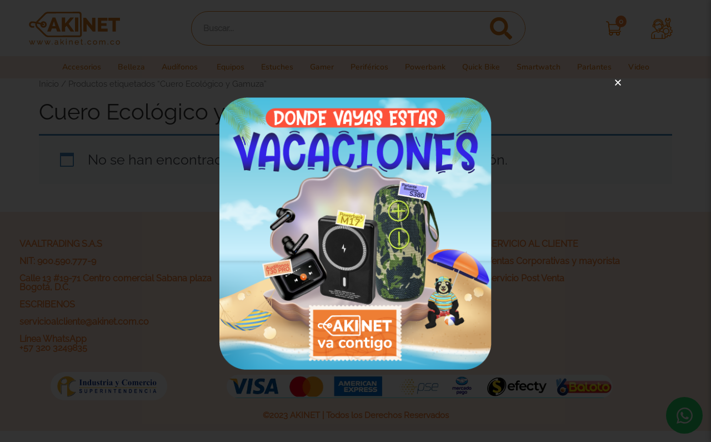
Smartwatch (547, 67)
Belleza (124, 67)
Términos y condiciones (301, 295)
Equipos (227, 67)
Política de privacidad (297, 278)
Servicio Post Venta (525, 278)
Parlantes (603, 67)
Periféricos (372, 67)
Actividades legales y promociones (325, 312)
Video (648, 67)
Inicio (49, 83)
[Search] (501, 28)
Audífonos (175, 67)
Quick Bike (488, 67)
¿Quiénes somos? (289, 261)
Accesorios (73, 67)
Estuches (276, 67)
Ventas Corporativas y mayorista (553, 261)
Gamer (323, 67)
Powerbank (430, 67)
